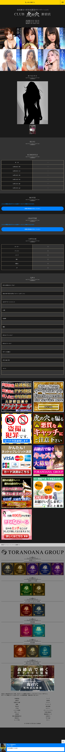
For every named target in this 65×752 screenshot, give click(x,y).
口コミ (48, 720)
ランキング (48, 704)
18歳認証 (17, 698)
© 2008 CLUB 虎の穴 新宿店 (32, 723)
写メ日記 (48, 718)
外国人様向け (48, 712)
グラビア (48, 702)
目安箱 (17, 714)
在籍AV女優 (17, 702)
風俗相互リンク (48, 714)
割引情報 (48, 706)
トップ (48, 698)
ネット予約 (17, 720)
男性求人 (17, 718)
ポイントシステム (48, 710)
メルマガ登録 (17, 710)
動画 (17, 704)
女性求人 (48, 716)
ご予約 (17, 708)
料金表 (17, 706)
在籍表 (48, 700)
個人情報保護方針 (16, 716)
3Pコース (16, 712)
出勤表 (17, 700)
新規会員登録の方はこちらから (32, 208)
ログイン (48, 708)
